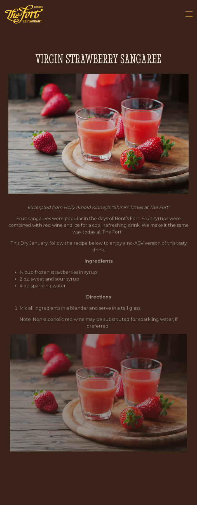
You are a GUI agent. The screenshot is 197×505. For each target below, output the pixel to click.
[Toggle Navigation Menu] (189, 14)
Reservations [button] (98, 497)
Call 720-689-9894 (98, 481)
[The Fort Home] (23, 14)
